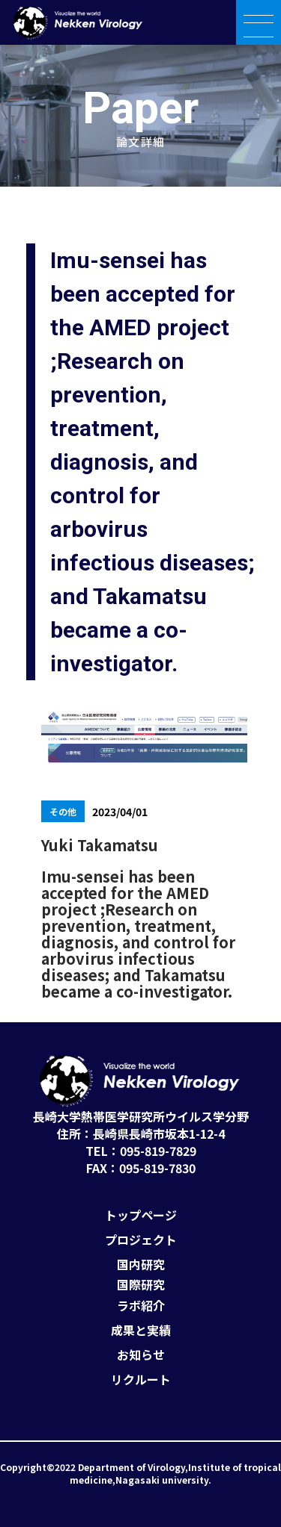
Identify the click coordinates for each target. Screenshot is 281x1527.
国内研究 (141, 1264)
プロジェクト (141, 1239)
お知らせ (141, 1354)
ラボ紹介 (141, 1305)
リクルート (141, 1379)
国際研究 (141, 1284)
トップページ (141, 1215)
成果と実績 (141, 1330)
